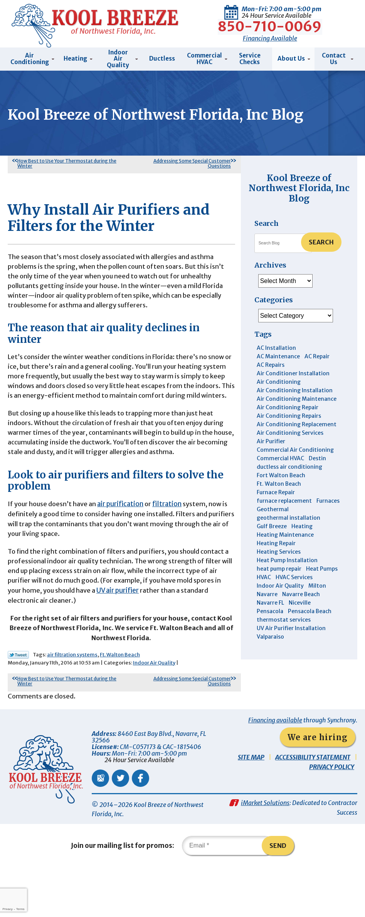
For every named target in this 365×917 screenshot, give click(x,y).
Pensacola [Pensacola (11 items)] (270, 608)
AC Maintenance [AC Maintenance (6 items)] (278, 354)
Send (278, 895)
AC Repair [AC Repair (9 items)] (317, 354)
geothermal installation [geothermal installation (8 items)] (288, 515)
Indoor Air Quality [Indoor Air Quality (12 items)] (280, 583)
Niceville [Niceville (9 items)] (300, 600)
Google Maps (100, 824)
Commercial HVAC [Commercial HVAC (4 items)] (280, 456)
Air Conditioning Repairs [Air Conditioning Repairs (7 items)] (289, 413)
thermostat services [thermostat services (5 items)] (284, 617)
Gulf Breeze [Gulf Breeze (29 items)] (272, 523)
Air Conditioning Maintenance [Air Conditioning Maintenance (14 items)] (296, 396)
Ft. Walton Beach (120, 699)
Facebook (140, 824)
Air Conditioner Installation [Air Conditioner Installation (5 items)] (293, 371)
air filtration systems (72, 699)
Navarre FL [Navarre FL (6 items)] (270, 600)
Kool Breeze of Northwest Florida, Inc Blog (299, 186)
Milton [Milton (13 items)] (317, 583)
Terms (20, 909)
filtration (169, 538)
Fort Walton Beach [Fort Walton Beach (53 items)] (281, 473)
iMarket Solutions (265, 850)
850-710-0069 (270, 25)
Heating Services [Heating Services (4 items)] (279, 549)
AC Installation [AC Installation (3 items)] (276, 345)
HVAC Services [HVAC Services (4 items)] (294, 574)
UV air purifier (128, 631)
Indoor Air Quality (154, 707)
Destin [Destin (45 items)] (317, 456)
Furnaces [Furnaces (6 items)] (328, 498)
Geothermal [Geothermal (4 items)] (273, 506)
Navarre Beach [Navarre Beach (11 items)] (301, 591)
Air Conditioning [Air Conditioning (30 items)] (279, 379)
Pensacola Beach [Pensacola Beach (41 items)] (309, 608)
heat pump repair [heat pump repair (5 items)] (279, 566)
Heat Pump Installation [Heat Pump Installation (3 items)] (287, 557)
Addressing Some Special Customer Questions (192, 161)
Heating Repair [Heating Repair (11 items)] (276, 540)
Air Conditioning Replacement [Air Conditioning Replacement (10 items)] (296, 422)
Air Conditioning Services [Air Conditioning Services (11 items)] (290, 430)
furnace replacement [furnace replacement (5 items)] (284, 498)
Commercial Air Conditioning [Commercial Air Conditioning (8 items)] (295, 447)
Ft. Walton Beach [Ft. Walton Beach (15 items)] (279, 481)
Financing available (275, 766)
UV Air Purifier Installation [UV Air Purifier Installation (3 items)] (291, 625)
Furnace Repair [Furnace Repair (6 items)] (276, 489)
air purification (122, 538)
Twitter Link (18, 699)
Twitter (120, 824)
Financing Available (270, 36)
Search (321, 240)
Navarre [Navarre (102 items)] (267, 591)
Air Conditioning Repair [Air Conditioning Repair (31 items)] (287, 405)
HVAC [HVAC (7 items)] (264, 574)
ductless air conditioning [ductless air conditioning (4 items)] (289, 464)
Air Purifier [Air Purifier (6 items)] (271, 439)
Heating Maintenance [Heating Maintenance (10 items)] (285, 532)
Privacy (7, 909)
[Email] (228, 895)
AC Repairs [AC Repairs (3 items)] (270, 362)
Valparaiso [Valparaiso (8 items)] (270, 634)
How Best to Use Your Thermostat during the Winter (66, 161)
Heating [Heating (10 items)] (302, 523)
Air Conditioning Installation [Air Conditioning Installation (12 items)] (295, 388)
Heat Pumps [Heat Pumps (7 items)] (322, 566)
